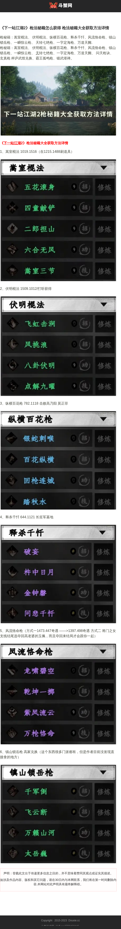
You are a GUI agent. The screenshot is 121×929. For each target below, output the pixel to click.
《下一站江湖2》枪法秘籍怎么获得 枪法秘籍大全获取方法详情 (54, 28)
